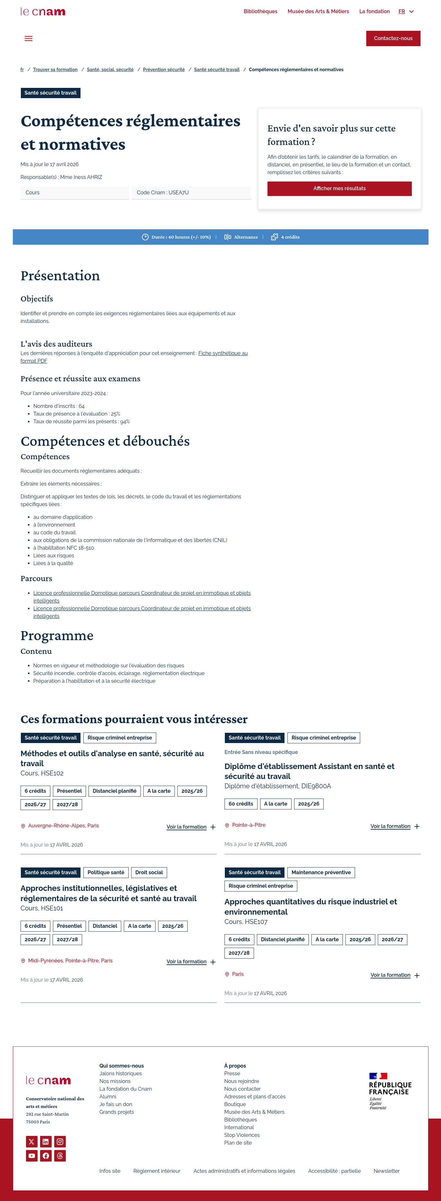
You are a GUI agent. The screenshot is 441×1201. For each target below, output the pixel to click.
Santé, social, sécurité (110, 69)
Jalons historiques (120, 1073)
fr (22, 69)
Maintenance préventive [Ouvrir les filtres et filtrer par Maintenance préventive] (321, 872)
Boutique (235, 1104)
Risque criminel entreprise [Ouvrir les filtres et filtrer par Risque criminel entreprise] (120, 738)
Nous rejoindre (241, 1081)
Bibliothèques (240, 1120)
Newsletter (387, 1171)
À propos (235, 1066)
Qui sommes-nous (121, 1066)
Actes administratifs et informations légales (244, 1171)
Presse (232, 1073)
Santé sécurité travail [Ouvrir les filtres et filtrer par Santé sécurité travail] (51, 93)
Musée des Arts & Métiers (254, 1112)
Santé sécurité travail (217, 69)
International (239, 1127)
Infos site (109, 1171)
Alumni (107, 1097)
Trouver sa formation (55, 69)
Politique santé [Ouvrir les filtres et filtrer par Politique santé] (106, 872)
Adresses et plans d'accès (254, 1097)
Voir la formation (186, 827)
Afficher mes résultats (339, 188)
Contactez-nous (393, 38)
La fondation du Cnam (125, 1089)
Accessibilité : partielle (334, 1171)
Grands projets (116, 1112)
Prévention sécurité (164, 69)
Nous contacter (242, 1089)
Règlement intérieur (156, 1171)
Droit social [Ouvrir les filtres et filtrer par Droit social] (149, 872)
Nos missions (115, 1081)
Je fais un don (115, 1104)
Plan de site (238, 1143)
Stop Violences (242, 1135)
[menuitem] (260, 11)
